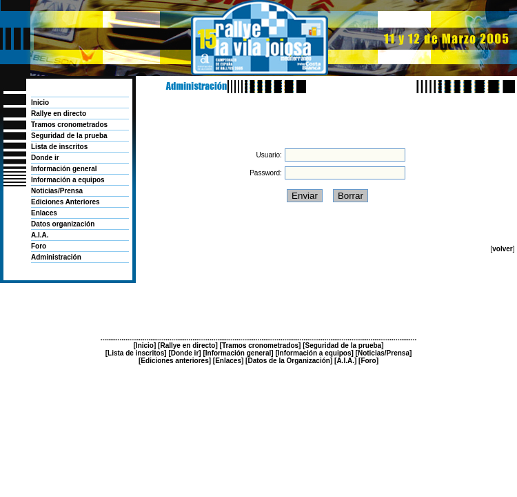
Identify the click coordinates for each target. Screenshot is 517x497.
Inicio (40, 102)
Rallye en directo (58, 113)
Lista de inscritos (59, 146)
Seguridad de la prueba (69, 135)
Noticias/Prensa (57, 191)
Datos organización (62, 224)
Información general (64, 169)
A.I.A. (40, 235)
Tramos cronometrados (69, 124)
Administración (56, 257)
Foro (38, 246)
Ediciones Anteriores (65, 202)
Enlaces (44, 213)
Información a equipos (68, 180)
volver (502, 249)
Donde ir (45, 158)
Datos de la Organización (288, 360)
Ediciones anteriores (174, 360)
